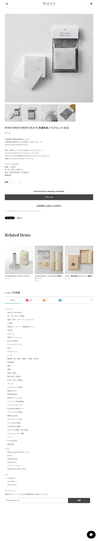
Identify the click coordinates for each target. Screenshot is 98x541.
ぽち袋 (9, 330)
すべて (12, 300)
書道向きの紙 (12, 416)
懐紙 (9, 369)
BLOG (9, 455)
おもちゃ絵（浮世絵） (15, 380)
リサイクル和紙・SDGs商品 (17, 430)
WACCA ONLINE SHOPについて (18, 452)
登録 (79, 500)
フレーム (10, 384)
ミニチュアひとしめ (14, 405)
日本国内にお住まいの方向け (49, 206)
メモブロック (12, 352)
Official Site (12, 485)
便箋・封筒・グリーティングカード (20, 320)
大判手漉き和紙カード (15, 409)
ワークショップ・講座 (15, 433)
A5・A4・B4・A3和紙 (15, 316)
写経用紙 (10, 362)
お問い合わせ (12, 462)
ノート (9, 437)
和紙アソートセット (14, 337)
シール (9, 355)
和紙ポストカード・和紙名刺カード (20, 327)
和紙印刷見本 (12, 394)
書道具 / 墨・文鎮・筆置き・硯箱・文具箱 (23, 359)
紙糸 (9, 348)
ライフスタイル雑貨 (14, 387)
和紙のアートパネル (14, 398)
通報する (20, 218)
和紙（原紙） (12, 373)
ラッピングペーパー (14, 344)
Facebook (11, 481)
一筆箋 (9, 323)
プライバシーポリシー (15, 465)
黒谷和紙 (10, 444)
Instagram (11, 478)
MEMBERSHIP (12, 459)
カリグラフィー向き (14, 419)
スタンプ (10, 334)
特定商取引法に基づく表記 (16, 469)
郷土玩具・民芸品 (14, 376)
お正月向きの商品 (14, 426)
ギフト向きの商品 (14, 423)
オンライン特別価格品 (15, 401)
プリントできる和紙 (14, 412)
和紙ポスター (12, 391)
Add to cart (49, 197)
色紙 (9, 366)
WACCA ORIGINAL (14, 312)
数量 (6, 182)
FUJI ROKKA (12, 441)
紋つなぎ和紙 (12, 341)
